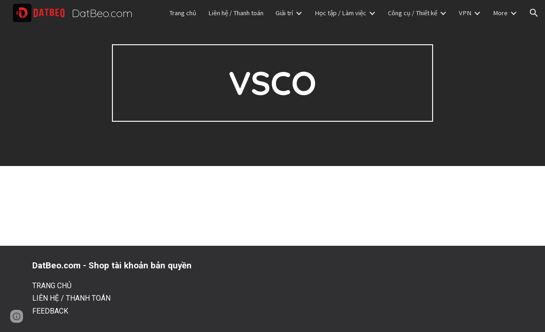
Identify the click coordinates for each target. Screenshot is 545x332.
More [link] (500, 13)
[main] (273, 83)
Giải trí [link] (284, 13)
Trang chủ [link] (182, 13)
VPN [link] (465, 13)
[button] (534, 13)
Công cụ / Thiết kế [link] (412, 13)
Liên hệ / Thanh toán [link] (236, 13)
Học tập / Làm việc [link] (340, 13)
